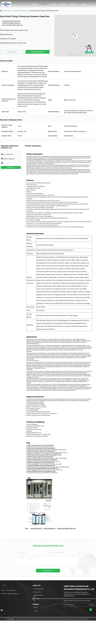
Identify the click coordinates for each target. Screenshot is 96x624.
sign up (91, 605)
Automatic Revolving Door (20, 10)
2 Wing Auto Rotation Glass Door (66, 528)
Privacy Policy (11, 619)
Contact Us (74, 4)
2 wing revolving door (49, 528)
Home (35, 4)
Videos (53, 4)
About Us (63, 4)
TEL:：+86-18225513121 (8, 590)
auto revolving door (36, 528)
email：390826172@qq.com (10, 593)
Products (44, 4)
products (9, 10)
